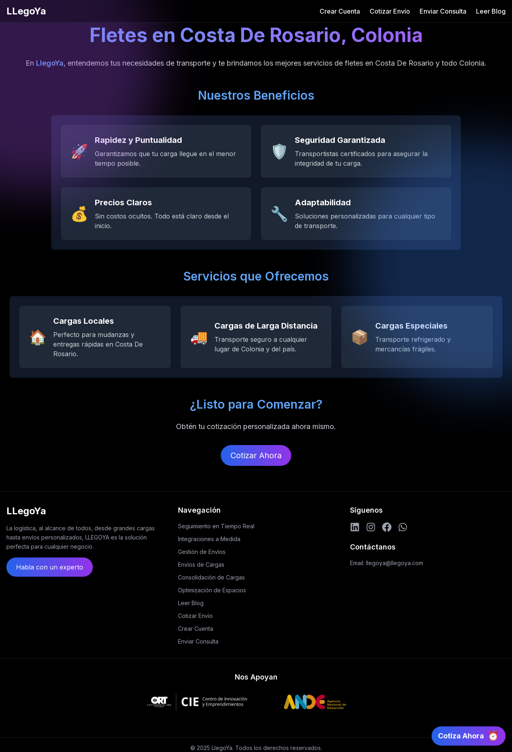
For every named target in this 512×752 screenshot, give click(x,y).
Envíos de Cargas (201, 564)
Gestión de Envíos (202, 551)
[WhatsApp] (403, 527)
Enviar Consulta (443, 11)
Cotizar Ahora (256, 455)
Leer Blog (491, 11)
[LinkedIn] (355, 527)
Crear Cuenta (340, 11)
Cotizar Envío (390, 11)
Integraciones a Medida (209, 538)
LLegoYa (26, 11)
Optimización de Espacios (212, 590)
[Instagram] (371, 527)
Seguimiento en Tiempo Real (216, 526)
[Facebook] (387, 527)
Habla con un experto (49, 567)
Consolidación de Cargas (211, 577)
